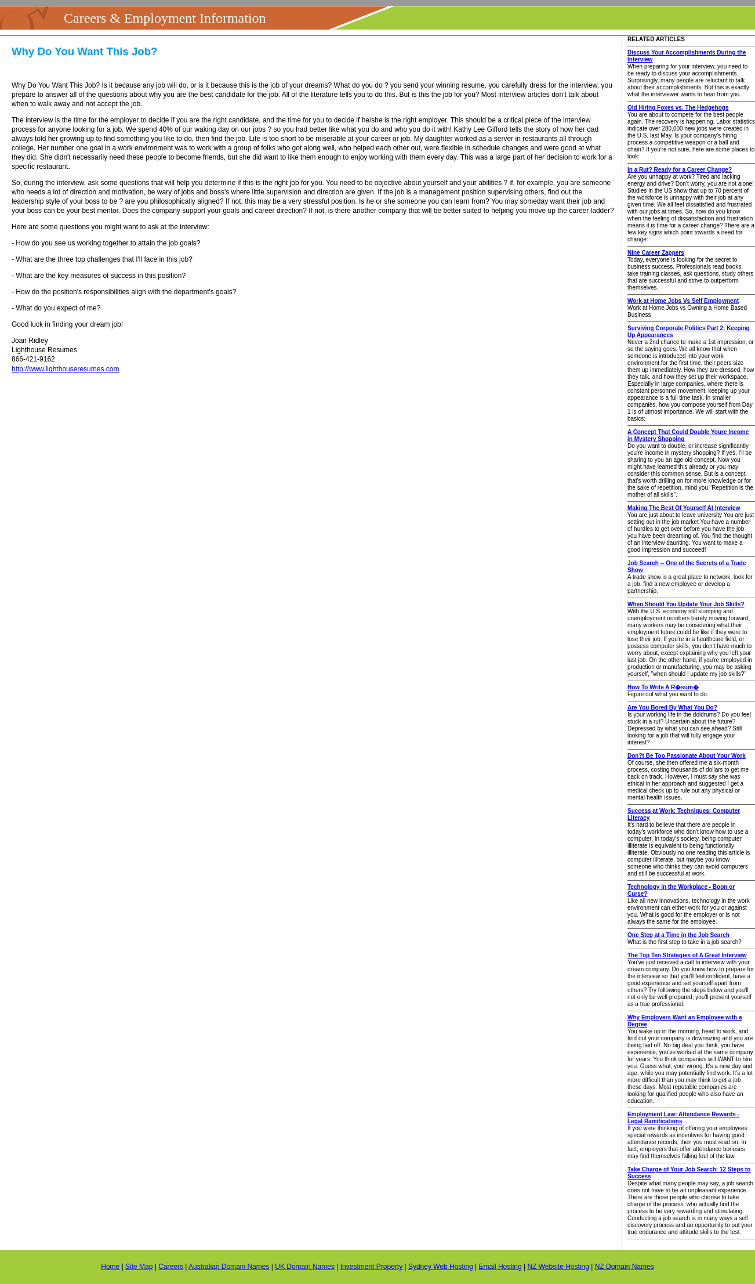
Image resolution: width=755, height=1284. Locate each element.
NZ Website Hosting (558, 1267)
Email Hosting (500, 1267)
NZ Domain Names (624, 1267)
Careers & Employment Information (165, 18)
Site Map (139, 1267)
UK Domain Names (305, 1267)
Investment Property (371, 1267)
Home (110, 1267)
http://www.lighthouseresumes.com (65, 369)
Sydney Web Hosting (440, 1267)
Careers (170, 1267)
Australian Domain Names (228, 1267)
